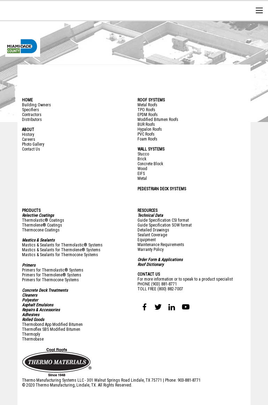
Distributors (32, 119)
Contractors (32, 114)
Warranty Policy (150, 249)
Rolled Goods (33, 319)
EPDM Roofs (147, 114)
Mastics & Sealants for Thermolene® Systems (61, 249)
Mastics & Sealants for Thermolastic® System (61, 245)
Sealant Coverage (152, 234)
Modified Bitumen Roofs (157, 119)
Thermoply (31, 334)
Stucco (143, 154)
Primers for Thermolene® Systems (51, 275)
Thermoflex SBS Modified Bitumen (51, 329)
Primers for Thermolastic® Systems (52, 270)
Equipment (146, 239)
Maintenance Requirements (160, 244)
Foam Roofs (147, 139)
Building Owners (36, 104)
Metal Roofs (147, 104)
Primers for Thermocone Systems (50, 279)
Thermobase (33, 339)
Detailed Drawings (153, 230)
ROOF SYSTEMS (151, 100)
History (28, 134)
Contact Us (31, 149)
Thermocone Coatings (41, 230)
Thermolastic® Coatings (43, 220)
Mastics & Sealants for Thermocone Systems (60, 254)
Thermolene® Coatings (42, 225)
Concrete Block (150, 163)
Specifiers (30, 109)
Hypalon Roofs (149, 129)
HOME (27, 100)
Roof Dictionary (150, 264)
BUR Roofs (146, 124)
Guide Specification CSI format (163, 220)
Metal (142, 178)
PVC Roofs (146, 134)
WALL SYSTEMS (150, 149)
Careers (28, 139)
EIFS (141, 173)
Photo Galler (32, 144)
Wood (142, 168)
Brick (142, 158)
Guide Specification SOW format (164, 225)
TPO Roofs (146, 109)
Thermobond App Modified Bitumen (52, 324)
